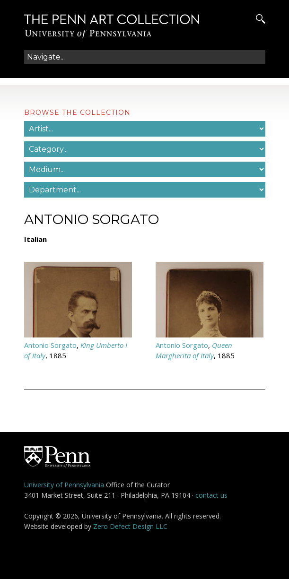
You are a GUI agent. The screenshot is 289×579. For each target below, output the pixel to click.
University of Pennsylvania (64, 484)
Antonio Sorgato (50, 345)
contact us (211, 495)
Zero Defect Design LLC (130, 526)
